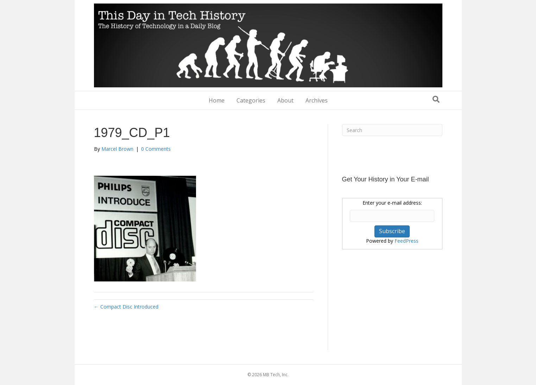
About (285, 100)
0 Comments (156, 148)
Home (217, 100)
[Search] (436, 99)
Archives (316, 100)
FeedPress (406, 240)
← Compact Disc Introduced (126, 306)
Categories (251, 100)
